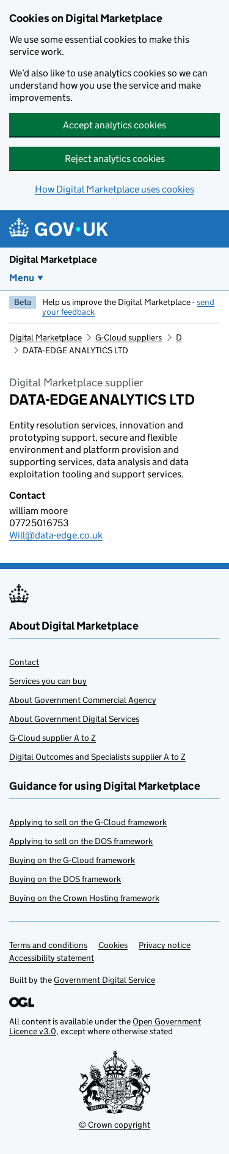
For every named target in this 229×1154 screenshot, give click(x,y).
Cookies (113, 944)
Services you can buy (48, 680)
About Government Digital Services (74, 718)
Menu (21, 278)
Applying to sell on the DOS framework (81, 841)
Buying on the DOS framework (65, 878)
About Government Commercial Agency (82, 699)
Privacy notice (165, 944)
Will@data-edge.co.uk (56, 535)
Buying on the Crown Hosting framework (84, 897)
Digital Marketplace (53, 259)
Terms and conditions (48, 944)
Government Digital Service (104, 979)
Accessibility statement (51, 957)
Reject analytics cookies (115, 158)
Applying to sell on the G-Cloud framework (88, 822)
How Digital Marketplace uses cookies (114, 189)
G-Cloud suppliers (128, 337)
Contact (24, 661)
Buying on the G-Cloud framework (72, 860)
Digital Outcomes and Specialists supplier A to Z (97, 756)
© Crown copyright (114, 1124)
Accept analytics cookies (114, 125)
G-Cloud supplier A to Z (52, 737)
